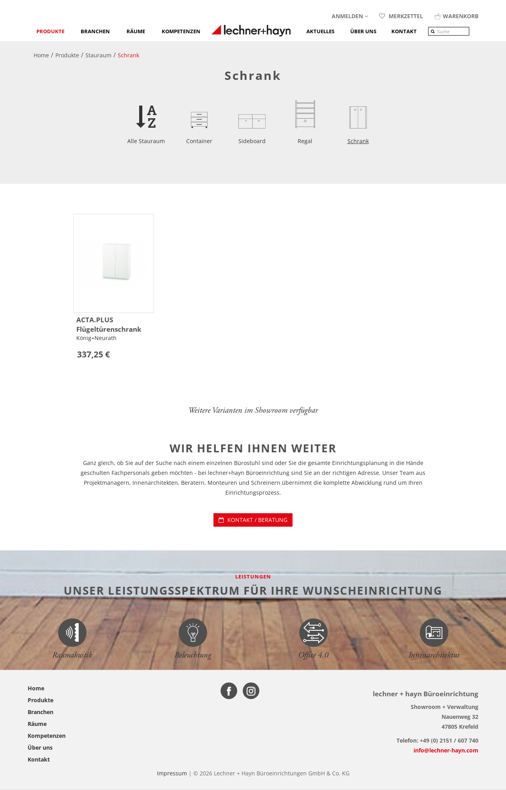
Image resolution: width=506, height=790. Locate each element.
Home (36, 688)
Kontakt (39, 759)
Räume (135, 31)
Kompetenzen (181, 31)
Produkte (50, 31)
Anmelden (350, 16)
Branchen (95, 31)
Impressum (172, 773)
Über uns (40, 747)
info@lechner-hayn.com (445, 750)
